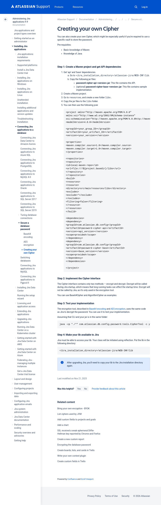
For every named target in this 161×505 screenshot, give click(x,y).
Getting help (20, 440)
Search (136, 6)
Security (125, 496)
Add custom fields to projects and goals (76, 419)
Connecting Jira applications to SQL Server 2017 (28, 196)
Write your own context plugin (71, 456)
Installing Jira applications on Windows (24, 80)
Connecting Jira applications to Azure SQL (28, 151)
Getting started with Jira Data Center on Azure (26, 352)
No (85, 389)
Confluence (72, 479)
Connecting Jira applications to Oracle (28, 185)
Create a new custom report (70, 439)
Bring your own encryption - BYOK (73, 408)
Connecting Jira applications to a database (25, 129)
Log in (145, 7)
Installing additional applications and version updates (26, 110)
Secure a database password (25, 226)
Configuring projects (24, 388)
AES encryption (118, 309)
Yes (79, 389)
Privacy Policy (94, 496)
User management (23, 383)
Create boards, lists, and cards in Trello (76, 450)
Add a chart (63, 425)
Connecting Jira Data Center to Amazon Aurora (28, 140)
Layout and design (23, 379)
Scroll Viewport (87, 479)
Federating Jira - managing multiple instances (26, 363)
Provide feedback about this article (108, 389)
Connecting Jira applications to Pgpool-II (28, 279)
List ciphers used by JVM (69, 414)
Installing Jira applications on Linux (24, 92)
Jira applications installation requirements (25, 57)
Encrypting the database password (74, 444)
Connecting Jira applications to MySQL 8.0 (28, 174)
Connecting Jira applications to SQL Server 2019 (28, 207)
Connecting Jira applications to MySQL (28, 268)
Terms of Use (111, 496)
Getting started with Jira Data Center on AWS (26, 341)
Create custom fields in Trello (71, 461)
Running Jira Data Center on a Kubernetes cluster (26, 330)
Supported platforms (27, 65)
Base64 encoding (97, 309)
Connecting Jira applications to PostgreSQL (28, 163)
